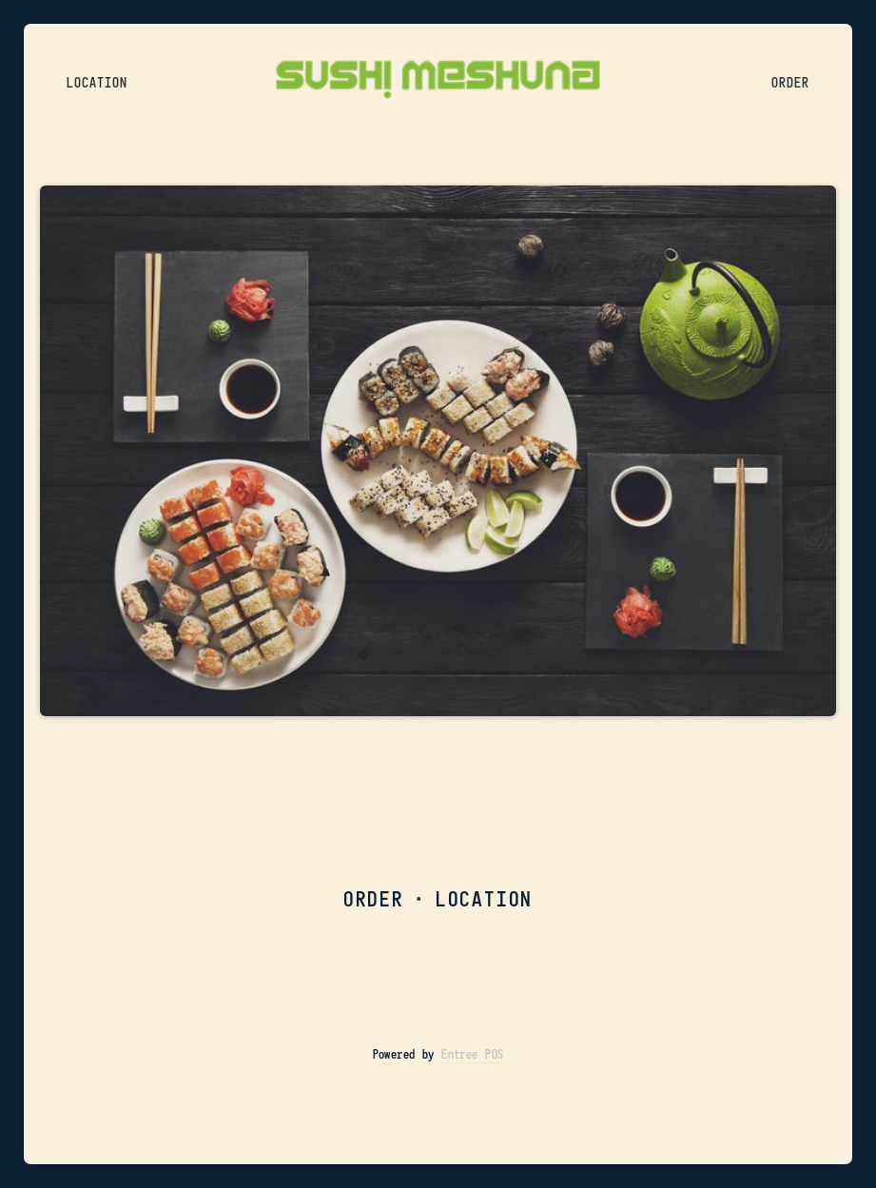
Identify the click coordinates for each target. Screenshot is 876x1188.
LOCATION (484, 898)
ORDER (373, 898)
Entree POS (472, 1053)
